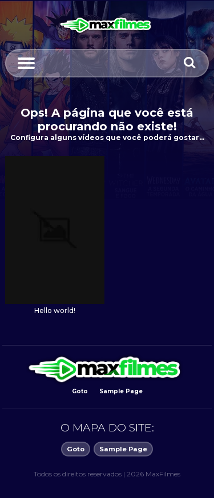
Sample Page (121, 391)
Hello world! (54, 311)
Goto (80, 391)
